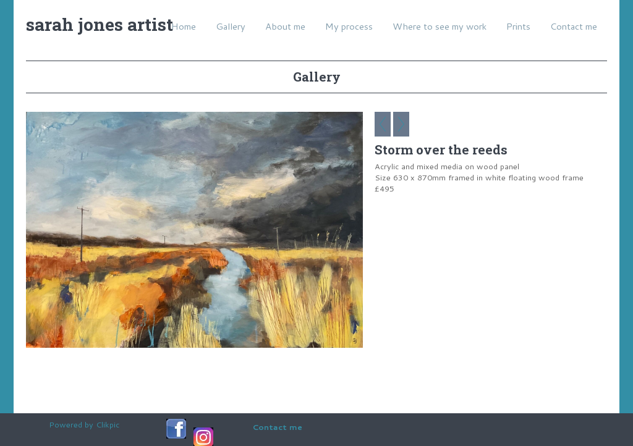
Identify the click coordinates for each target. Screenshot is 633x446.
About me (285, 26)
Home (183, 26)
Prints (518, 26)
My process (349, 26)
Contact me (573, 26)
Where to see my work (439, 26)
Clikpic (107, 424)
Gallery (230, 26)
